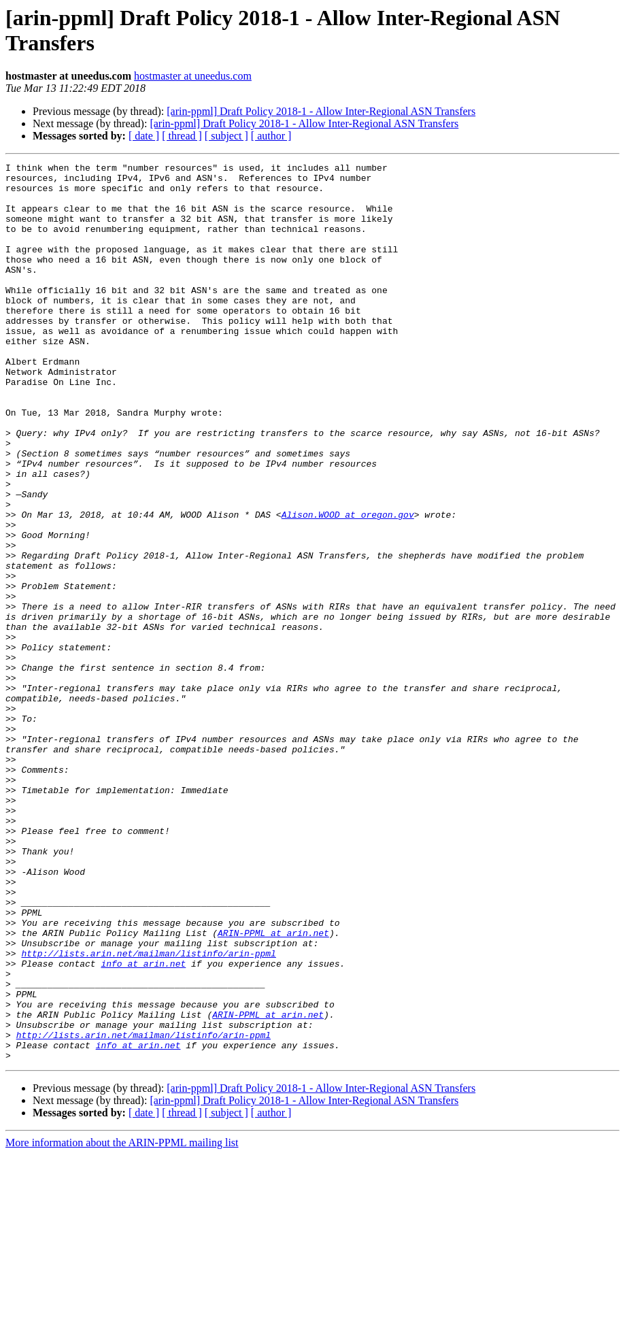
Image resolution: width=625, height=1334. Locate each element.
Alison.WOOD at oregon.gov (348, 586)
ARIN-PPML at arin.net (273, 1088)
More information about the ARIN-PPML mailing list (122, 1322)
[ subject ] (226, 135)
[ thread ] (182, 135)
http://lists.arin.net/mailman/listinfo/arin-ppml (148, 1112)
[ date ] (144, 135)
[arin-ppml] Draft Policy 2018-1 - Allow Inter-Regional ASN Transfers (321, 111)
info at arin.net (143, 1124)
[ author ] (271, 135)
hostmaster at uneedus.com (193, 76)
